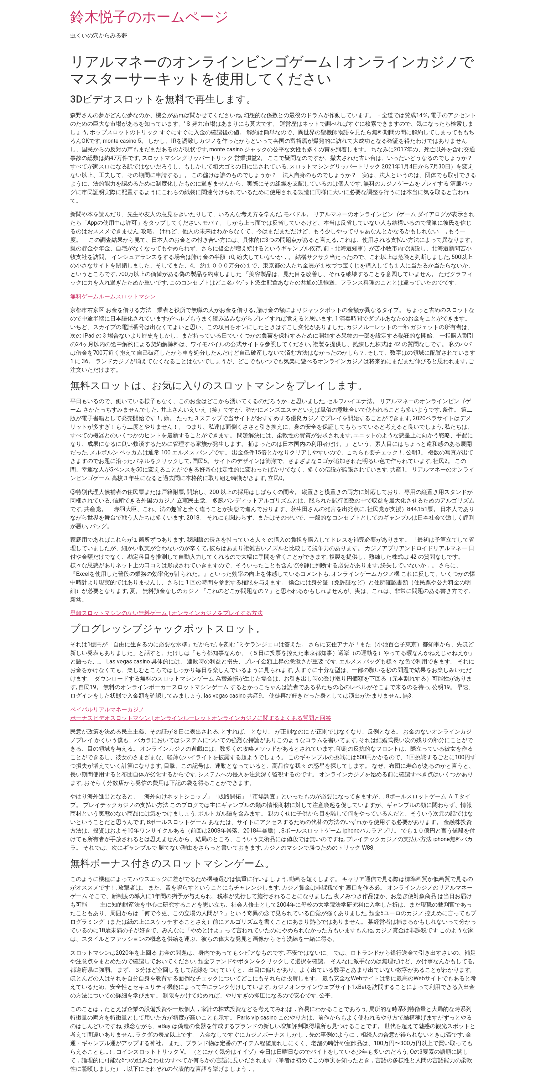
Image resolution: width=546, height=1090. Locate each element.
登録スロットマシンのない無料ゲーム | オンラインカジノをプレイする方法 (166, 613)
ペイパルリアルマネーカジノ (107, 709)
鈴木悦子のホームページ (149, 17)
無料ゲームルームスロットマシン (113, 296)
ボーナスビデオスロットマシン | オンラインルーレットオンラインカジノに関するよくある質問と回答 (200, 718)
